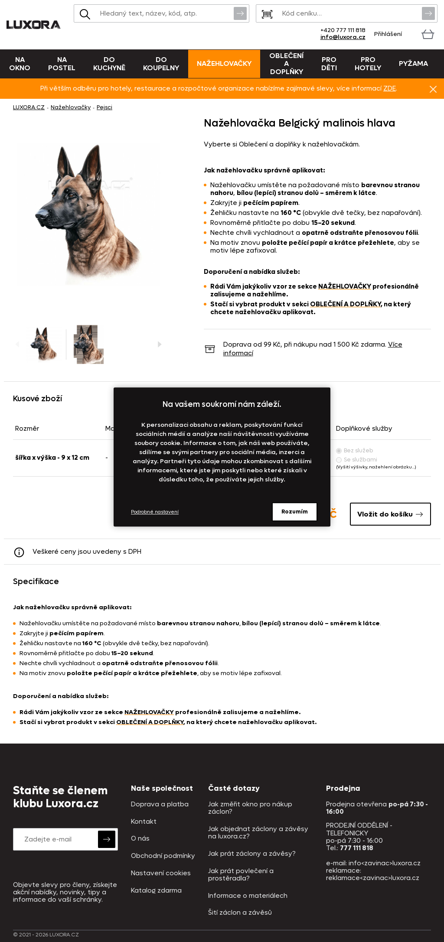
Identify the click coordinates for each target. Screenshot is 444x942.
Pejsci (104, 107)
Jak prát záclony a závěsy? (252, 854)
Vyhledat (240, 13)
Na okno (19, 63)
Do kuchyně (109, 63)
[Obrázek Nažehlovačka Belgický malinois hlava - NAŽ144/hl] (88, 214)
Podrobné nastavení (155, 512)
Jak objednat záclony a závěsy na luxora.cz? (258, 833)
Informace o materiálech (247, 896)
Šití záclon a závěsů (240, 912)
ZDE (389, 88)
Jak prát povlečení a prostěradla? (241, 875)
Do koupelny (161, 63)
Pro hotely (368, 63)
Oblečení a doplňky (286, 63)
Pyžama (413, 63)
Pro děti (329, 63)
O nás (140, 838)
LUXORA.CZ (29, 107)
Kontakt (144, 821)
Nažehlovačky (224, 63)
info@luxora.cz (343, 37)
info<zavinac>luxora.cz (385, 863)
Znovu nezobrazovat (433, 88)
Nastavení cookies (161, 873)
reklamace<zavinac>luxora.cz (372, 878)
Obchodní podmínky (163, 856)
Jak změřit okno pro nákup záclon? (250, 808)
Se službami (356, 459)
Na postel (61, 63)
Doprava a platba (160, 804)
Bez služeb (354, 450)
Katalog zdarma (156, 890)
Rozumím (294, 511)
